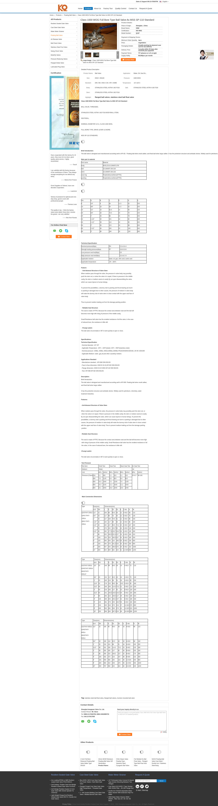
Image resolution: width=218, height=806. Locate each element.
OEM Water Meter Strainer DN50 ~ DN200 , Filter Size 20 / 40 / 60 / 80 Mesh (119, 798)
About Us (97, 8)
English (166, 1)
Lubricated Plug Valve (58, 67)
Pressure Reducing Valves (59, 59)
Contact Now (129, 60)
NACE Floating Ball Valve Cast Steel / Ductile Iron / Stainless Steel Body (159, 762)
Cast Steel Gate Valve (58, 27)
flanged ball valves (110, 698)
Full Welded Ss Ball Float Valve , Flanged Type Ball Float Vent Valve (140, 762)
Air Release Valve (56, 39)
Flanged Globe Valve (57, 63)
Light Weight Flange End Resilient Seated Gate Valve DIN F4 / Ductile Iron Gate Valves (63, 797)
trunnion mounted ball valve (126, 698)
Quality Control (120, 8)
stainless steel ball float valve (94, 698)
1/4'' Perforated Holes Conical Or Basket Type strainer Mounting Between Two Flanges (121, 782)
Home (80, 8)
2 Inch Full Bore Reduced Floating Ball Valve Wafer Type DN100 (87, 762)
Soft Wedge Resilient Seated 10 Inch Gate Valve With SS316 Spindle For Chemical (63, 790)
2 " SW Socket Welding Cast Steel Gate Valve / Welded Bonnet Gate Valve (92, 793)
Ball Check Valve (56, 43)
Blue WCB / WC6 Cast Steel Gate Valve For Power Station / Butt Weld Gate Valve (92, 782)
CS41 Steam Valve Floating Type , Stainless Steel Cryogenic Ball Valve (122, 762)
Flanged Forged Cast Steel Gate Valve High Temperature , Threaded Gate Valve (92, 788)
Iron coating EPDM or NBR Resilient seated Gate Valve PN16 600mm (62, 781)
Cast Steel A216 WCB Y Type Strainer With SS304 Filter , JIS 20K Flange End (120, 787)
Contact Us (133, 8)
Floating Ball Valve (70, 15)
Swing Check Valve (57, 51)
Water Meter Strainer (57, 31)
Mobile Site (139, 793)
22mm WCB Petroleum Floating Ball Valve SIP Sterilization (105, 761)
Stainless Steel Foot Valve (59, 47)
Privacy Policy (66, 804)
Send (161, 781)
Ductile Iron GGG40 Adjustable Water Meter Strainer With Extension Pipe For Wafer (120, 792)
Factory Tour (108, 8)
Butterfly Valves (56, 55)
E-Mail (138, 790)
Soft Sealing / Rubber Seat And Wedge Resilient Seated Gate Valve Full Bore (63, 785)
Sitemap (145, 790)
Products (88, 8)
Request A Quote (145, 8)
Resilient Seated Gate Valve (59, 23)
